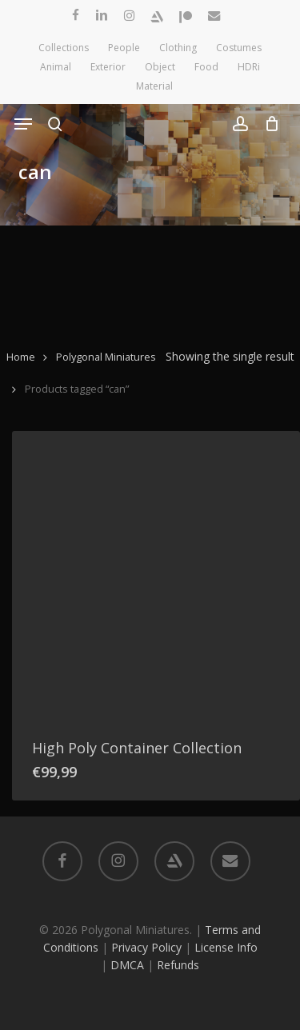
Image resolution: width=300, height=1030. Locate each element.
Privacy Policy (146, 947)
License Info (226, 947)
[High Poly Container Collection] (156, 575)
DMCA (127, 964)
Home (20, 356)
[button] (23, 124)
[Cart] (267, 124)
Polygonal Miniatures (106, 356)
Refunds (178, 964)
